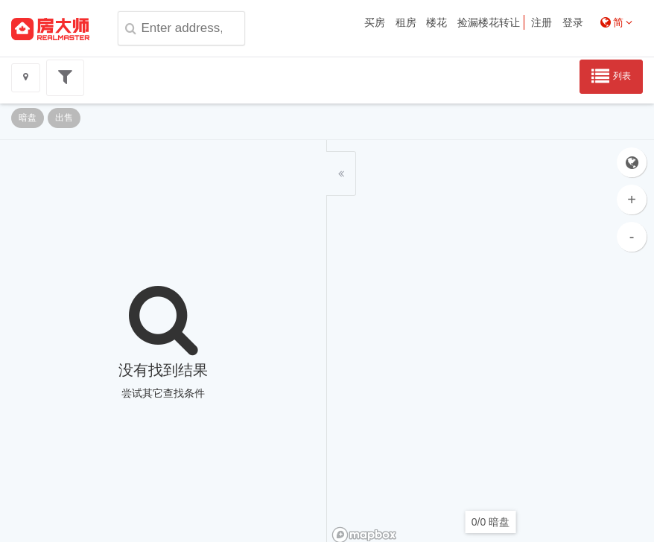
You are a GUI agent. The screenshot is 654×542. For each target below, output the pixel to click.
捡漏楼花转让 (488, 22)
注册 (541, 22)
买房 (374, 22)
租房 (406, 22)
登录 (572, 22)
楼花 (436, 22)
